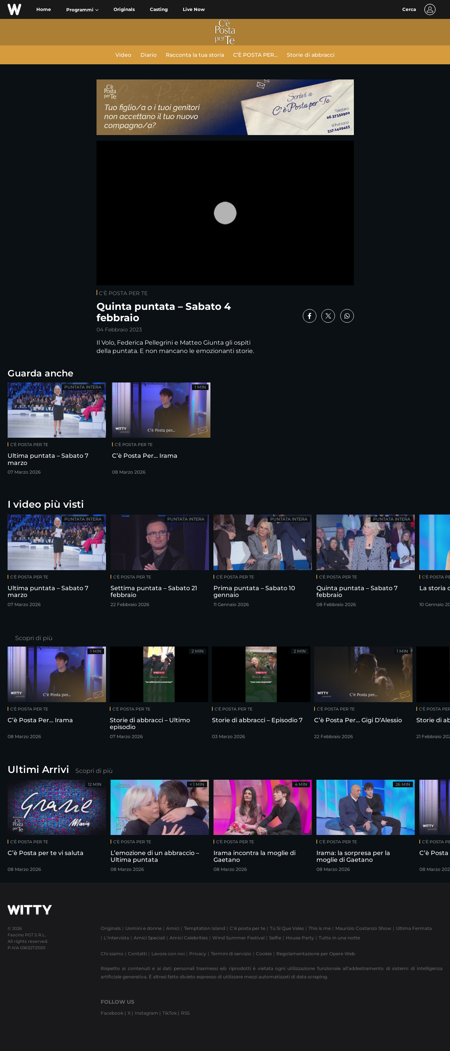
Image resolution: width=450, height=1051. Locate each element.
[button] (82, 9)
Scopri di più (34, 638)
